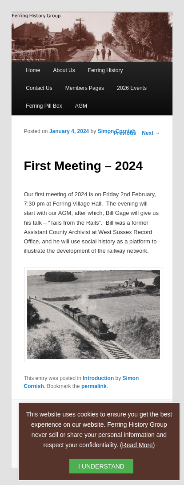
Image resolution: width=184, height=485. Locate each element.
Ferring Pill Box (44, 106)
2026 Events (132, 88)
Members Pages (84, 88)
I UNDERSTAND (101, 466)
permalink (94, 386)
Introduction (98, 378)
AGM (81, 106)
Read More (137, 445)
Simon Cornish (117, 131)
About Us (64, 70)
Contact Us (39, 88)
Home (33, 70)
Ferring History (105, 70)
